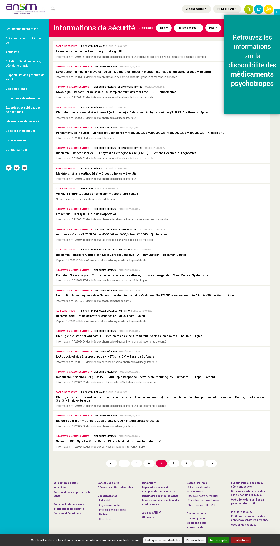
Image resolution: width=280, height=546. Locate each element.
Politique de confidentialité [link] (162, 540)
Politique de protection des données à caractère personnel (250, 518)
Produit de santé (227, 8)
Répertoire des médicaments (160, 495)
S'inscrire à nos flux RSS (202, 505)
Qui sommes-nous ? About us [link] (24, 40)
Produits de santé (188, 27)
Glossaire (148, 517)
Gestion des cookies (243, 524)
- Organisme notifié (109, 505)
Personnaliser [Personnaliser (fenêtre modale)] (195, 540)
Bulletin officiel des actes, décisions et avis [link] (23, 63)
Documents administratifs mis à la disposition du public (250, 493)
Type (164, 27)
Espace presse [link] (16, 140)
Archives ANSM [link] (151, 512)
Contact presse (196, 518)
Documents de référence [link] (23, 98)
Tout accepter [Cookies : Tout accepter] (218, 540)
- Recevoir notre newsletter (202, 495)
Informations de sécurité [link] (22, 121)
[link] (24, 9)
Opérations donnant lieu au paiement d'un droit (247, 501)
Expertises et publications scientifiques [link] (23, 110)
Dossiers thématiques (67, 513)
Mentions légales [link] (241, 511)
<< (111, 463)
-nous (196, 522)
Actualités (59, 487)
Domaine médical (196, 8)
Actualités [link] (12, 52)
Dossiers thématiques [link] (21, 131)
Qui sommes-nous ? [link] (65, 482)
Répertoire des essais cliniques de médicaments (158, 489)
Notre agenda (195, 527)
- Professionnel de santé (112, 509)
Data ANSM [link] (149, 482)
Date (213, 27)
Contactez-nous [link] (17, 149)
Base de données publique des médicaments (161, 502)
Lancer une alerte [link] (108, 482)
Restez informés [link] (197, 482)
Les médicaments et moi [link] (22, 29)
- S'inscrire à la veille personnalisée (198, 489)
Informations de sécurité (68, 508)
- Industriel (104, 500)
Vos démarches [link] (16, 89)
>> (211, 463)
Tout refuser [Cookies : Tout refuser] (241, 540)
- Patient (103, 514)
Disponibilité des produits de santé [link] (25, 77)
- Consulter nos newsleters (203, 500)
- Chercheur (104, 519)
